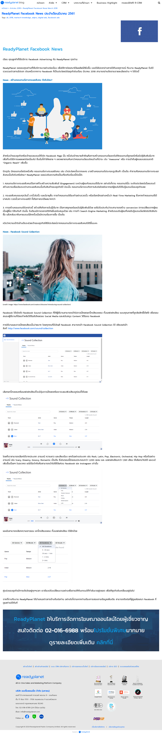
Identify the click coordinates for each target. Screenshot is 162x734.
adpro (34, 17)
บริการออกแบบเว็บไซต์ (80, 666)
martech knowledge (22, 17)
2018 (11, 17)
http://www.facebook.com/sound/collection (30, 328)
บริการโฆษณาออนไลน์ (98, 666)
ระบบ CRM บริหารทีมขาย (60, 666)
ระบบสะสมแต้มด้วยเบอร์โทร (129, 666)
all (7, 17)
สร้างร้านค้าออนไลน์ (41, 666)
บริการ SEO (113, 666)
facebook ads (54, 17)
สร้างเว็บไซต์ (27, 666)
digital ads (42, 17)
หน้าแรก (5, 8)
